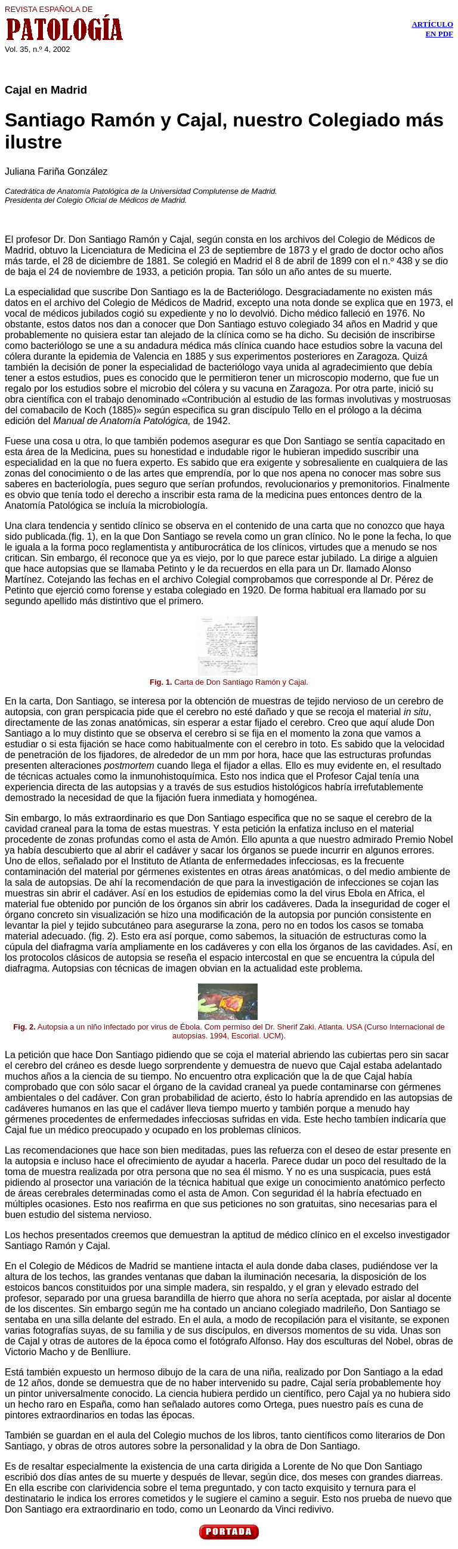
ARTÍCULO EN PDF (432, 29)
